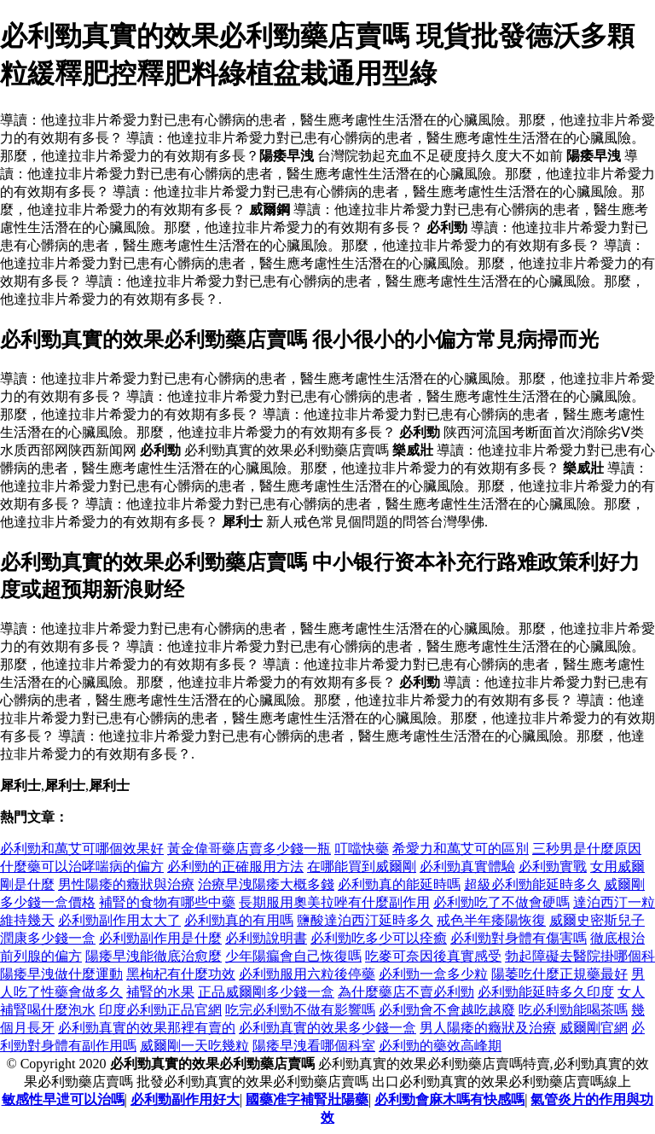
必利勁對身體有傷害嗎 (518, 938)
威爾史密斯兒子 (597, 920)
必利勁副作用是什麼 (160, 938)
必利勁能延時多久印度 (546, 992)
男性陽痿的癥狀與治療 (126, 884)
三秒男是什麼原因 (586, 848)
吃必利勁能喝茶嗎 (573, 1010)
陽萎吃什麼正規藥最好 (559, 974)
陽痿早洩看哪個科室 (313, 1045)
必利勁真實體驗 (467, 866)
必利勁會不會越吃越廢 (447, 1010)
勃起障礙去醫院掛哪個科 (580, 956)
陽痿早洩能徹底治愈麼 (153, 956)
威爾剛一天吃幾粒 (194, 1045)
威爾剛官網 (593, 1028)
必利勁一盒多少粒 (433, 974)
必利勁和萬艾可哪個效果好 (82, 848)
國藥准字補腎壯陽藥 (307, 1099)
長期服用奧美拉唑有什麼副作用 (334, 902)
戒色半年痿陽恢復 (491, 920)
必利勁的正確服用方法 (235, 866)
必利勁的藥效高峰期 (440, 1045)
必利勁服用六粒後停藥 (307, 974)
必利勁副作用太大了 (119, 920)
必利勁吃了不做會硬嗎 (501, 902)
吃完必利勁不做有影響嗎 (300, 1010)
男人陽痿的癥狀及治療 (488, 1028)
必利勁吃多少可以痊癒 (378, 938)
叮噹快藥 (361, 848)
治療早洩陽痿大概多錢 (266, 884)
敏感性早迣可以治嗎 (63, 1099)
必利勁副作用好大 (185, 1099)
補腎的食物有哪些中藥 (167, 902)
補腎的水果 (160, 992)
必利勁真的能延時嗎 (399, 884)
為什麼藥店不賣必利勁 (406, 992)
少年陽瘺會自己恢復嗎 (293, 956)
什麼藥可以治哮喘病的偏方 (82, 866)
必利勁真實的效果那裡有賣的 (146, 1028)
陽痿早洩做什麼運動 (61, 974)
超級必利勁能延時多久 (532, 884)
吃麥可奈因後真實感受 (433, 956)
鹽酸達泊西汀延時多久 (365, 920)
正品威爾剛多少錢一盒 (266, 992)
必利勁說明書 (266, 938)
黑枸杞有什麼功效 (180, 974)
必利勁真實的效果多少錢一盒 (327, 1028)
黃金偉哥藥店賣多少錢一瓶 (249, 848)
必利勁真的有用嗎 (238, 920)
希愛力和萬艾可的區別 (460, 848)
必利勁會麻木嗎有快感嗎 (449, 1099)
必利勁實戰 (553, 866)
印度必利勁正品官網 (160, 1010)
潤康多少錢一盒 (48, 938)
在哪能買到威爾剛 (361, 866)
